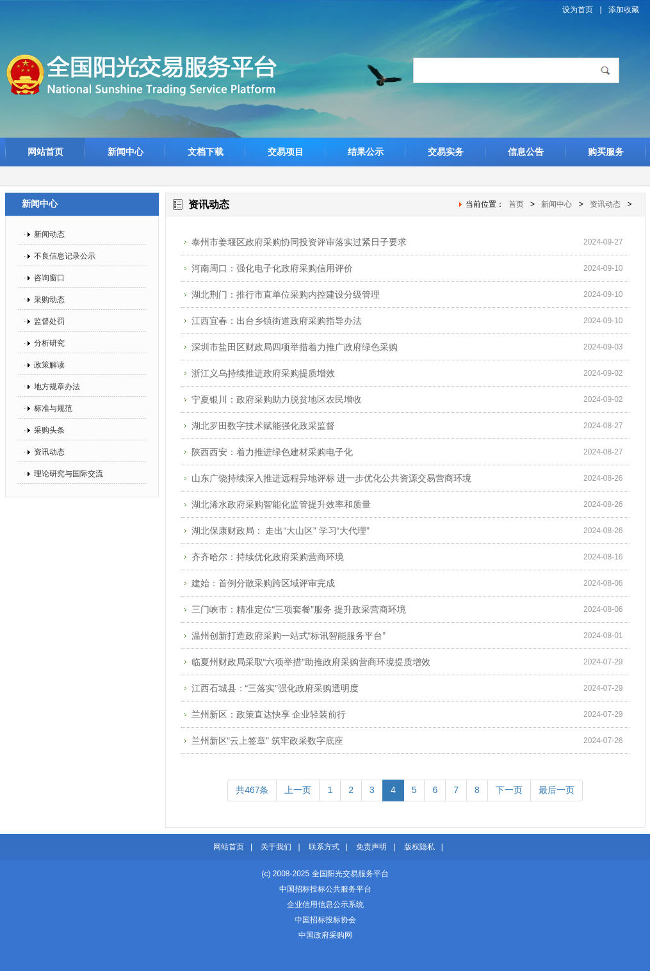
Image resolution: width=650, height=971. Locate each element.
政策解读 (49, 364)
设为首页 (577, 9)
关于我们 (276, 846)
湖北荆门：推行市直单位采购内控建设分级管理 (285, 294)
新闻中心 (125, 152)
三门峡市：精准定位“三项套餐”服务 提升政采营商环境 (298, 609)
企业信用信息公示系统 (325, 904)
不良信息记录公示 (64, 256)
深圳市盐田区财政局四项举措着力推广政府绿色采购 (294, 347)
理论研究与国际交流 (68, 473)
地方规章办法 (57, 386)
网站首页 (45, 152)
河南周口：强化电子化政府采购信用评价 (272, 268)
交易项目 (286, 152)
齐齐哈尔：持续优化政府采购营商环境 (267, 557)
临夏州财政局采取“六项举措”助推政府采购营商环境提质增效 (310, 662)
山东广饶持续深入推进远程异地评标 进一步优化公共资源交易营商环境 (331, 478)
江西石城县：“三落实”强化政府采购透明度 (275, 688)
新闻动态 (49, 234)
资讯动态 (49, 451)
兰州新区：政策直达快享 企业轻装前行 (268, 714)
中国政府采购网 (325, 935)
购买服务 (606, 152)
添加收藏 (623, 9)
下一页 (509, 790)
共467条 (252, 790)
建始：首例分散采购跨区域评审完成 (263, 583)
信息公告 (526, 152)
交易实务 (446, 152)
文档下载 (205, 152)
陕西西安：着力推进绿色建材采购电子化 (272, 452)
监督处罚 (49, 321)
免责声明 (371, 846)
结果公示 (366, 152)
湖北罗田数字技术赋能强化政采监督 (263, 426)
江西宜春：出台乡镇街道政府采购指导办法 (276, 321)
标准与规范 (53, 408)
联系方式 (324, 846)
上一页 (297, 790)
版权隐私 (419, 846)
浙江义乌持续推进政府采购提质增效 (263, 373)
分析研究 (49, 343)
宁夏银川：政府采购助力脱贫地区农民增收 (276, 399)
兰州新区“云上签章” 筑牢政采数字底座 (267, 740)
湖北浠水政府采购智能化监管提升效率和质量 (281, 504)
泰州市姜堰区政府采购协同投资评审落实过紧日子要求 (299, 242)
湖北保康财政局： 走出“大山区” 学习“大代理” (280, 531)
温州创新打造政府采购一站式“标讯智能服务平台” (288, 635)
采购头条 (49, 430)
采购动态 (49, 299)
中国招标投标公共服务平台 (325, 889)
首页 (516, 204)
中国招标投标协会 (325, 919)
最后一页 (556, 790)
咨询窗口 (49, 277)
